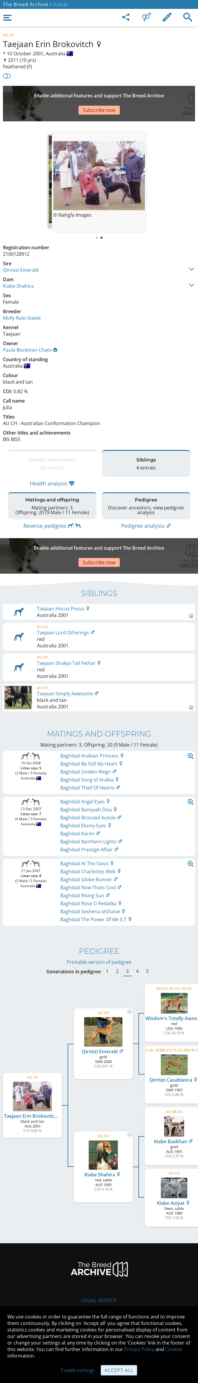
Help (99, 1295)
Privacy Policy (139, 1349)
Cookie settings (78, 1370)
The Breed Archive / (27, 4)
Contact (99, 1283)
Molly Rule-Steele (22, 300)
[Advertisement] (99, 95)
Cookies (174, 1349)
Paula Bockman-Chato (30, 332)
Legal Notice (99, 1271)
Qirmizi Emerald (21, 252)
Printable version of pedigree (99, 932)
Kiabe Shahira (18, 268)
